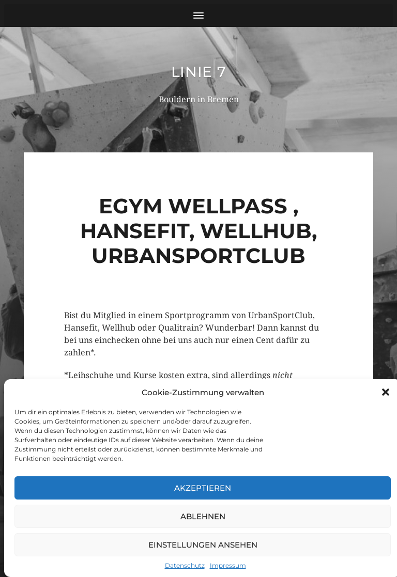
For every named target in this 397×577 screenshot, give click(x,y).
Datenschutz (185, 565)
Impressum (228, 565)
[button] (385, 392)
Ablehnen (202, 516)
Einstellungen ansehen (202, 545)
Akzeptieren (202, 488)
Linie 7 (198, 72)
